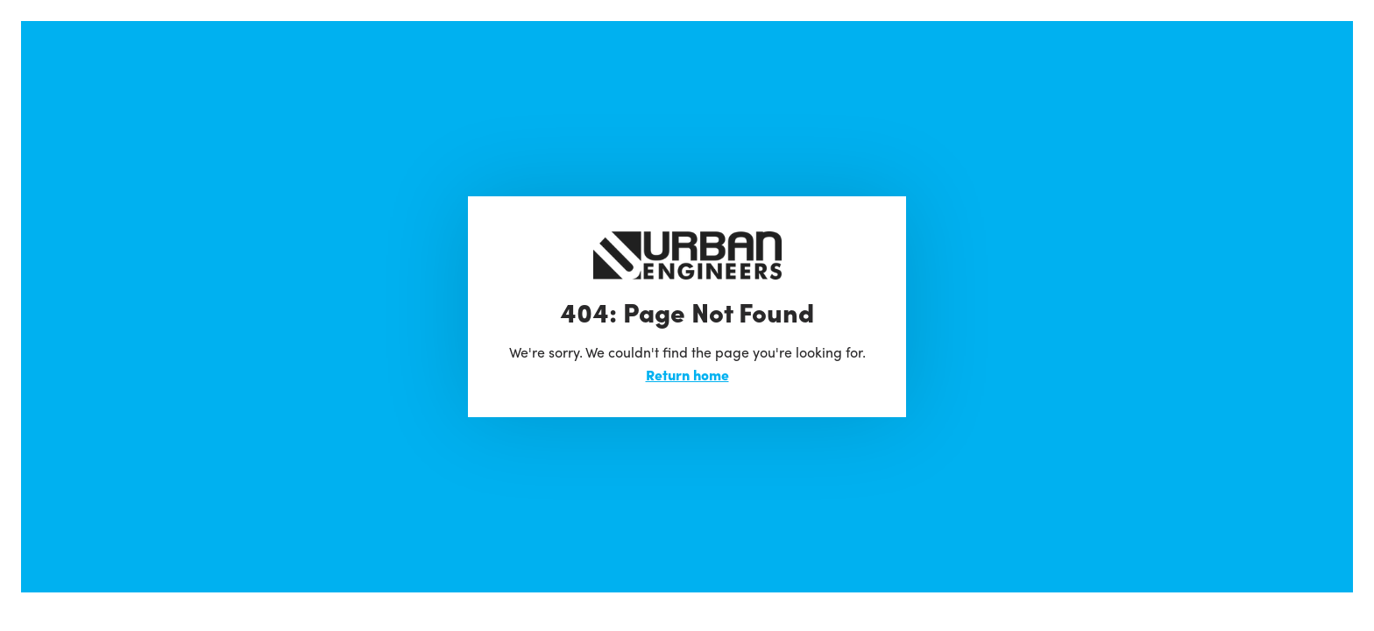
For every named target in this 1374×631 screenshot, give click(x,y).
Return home (687, 375)
